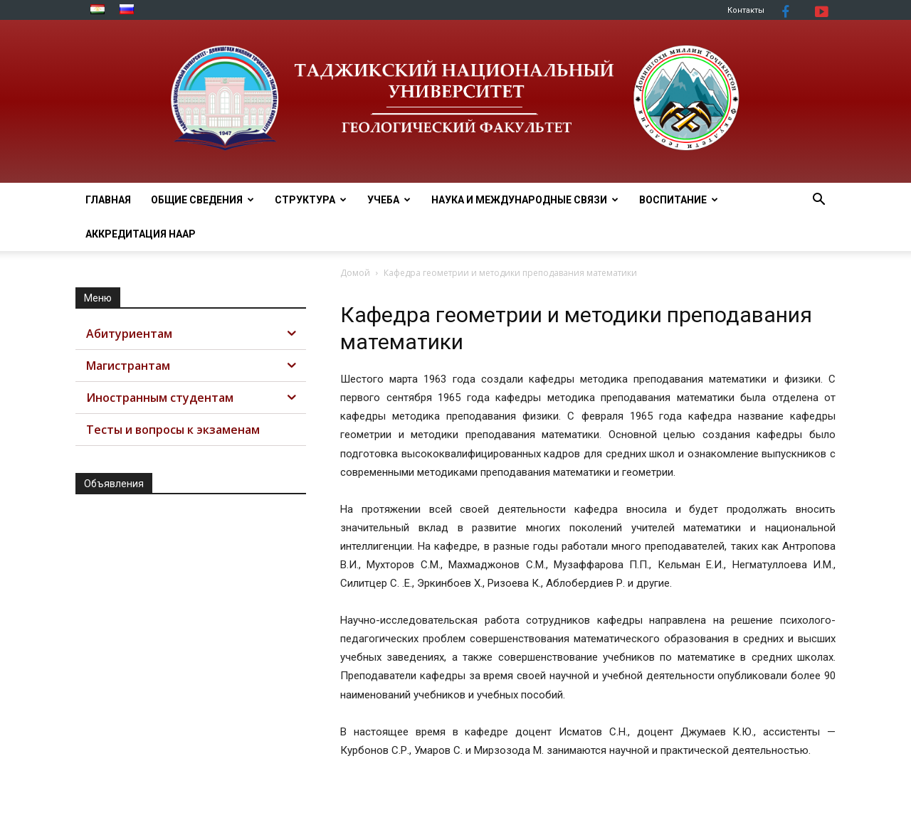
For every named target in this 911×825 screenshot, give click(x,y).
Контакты (745, 10)
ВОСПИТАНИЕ (678, 200)
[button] (818, 201)
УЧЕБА (389, 200)
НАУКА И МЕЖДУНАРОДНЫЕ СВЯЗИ (524, 200)
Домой (355, 273)
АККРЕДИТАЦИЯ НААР (140, 234)
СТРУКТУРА (311, 200)
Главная (108, 200)
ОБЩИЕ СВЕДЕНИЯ (202, 200)
